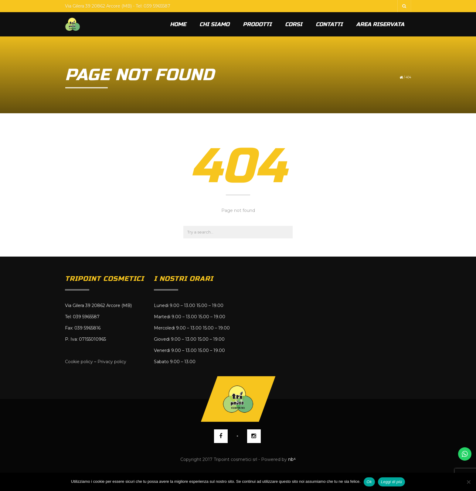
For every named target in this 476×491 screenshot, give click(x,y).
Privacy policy (111, 361)
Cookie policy (79, 361)
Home (178, 24)
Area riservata (380, 24)
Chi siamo (214, 24)
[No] (468, 482)
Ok (369, 481)
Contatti (329, 24)
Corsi (293, 24)
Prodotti (257, 24)
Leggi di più (391, 481)
